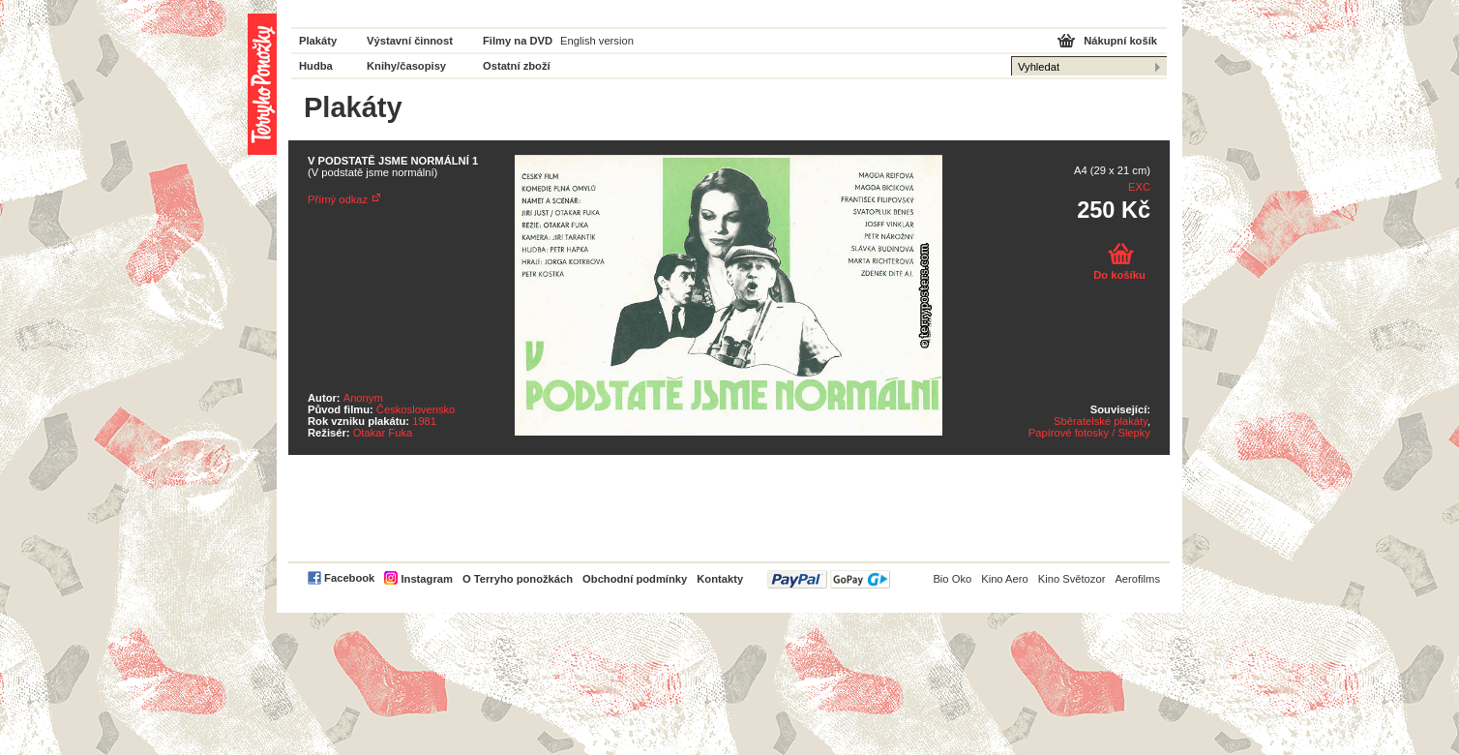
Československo (415, 409)
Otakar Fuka (383, 432)
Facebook (349, 578)
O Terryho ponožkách (517, 579)
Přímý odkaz (338, 199)
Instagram (426, 579)
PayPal (828, 579)
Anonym (363, 398)
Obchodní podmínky (634, 579)
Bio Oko (952, 579)
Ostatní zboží (517, 66)
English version (597, 40)
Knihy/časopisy (406, 66)
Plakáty (318, 40)
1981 (424, 421)
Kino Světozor (1072, 579)
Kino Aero (1004, 579)
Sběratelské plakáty (1100, 421)
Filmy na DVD (517, 40)
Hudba (316, 66)
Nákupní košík (1120, 40)
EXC (1139, 187)
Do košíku (1119, 275)
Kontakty (720, 579)
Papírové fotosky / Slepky (1089, 432)
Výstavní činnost (410, 40)
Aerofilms (1137, 579)
